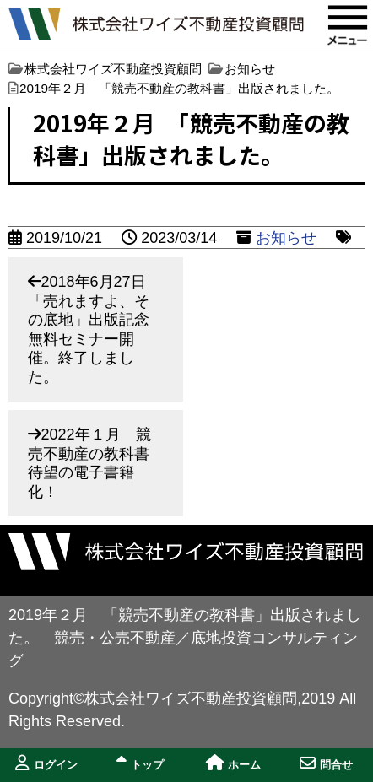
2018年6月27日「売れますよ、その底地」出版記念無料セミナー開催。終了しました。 (88, 329)
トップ (140, 763)
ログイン (46, 763)
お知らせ (286, 237)
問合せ (326, 763)
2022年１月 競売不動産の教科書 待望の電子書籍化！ (96, 463)
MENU (347, 25)
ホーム (233, 763)
